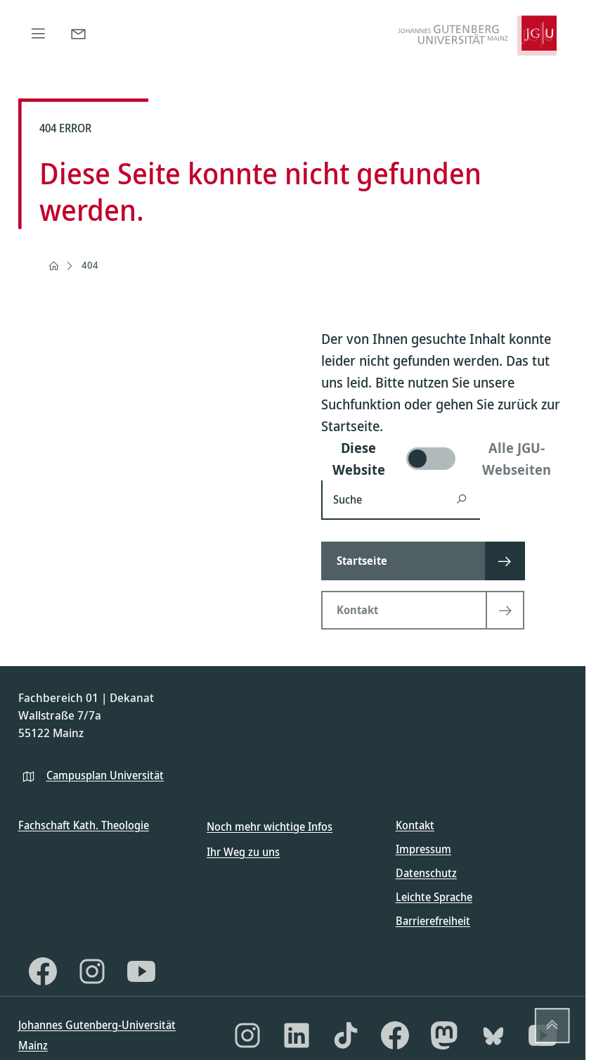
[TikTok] (346, 1035)
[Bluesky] (493, 1035)
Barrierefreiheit (433, 920)
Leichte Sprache (434, 897)
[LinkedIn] (297, 1035)
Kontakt (415, 825)
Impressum (423, 849)
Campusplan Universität (105, 775)
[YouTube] (141, 971)
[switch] (444, 458)
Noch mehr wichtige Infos (269, 826)
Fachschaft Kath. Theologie (83, 825)
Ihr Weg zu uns (243, 852)
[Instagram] (92, 971)
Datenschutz (426, 873)
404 (90, 265)
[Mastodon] (444, 1035)
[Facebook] (43, 971)
